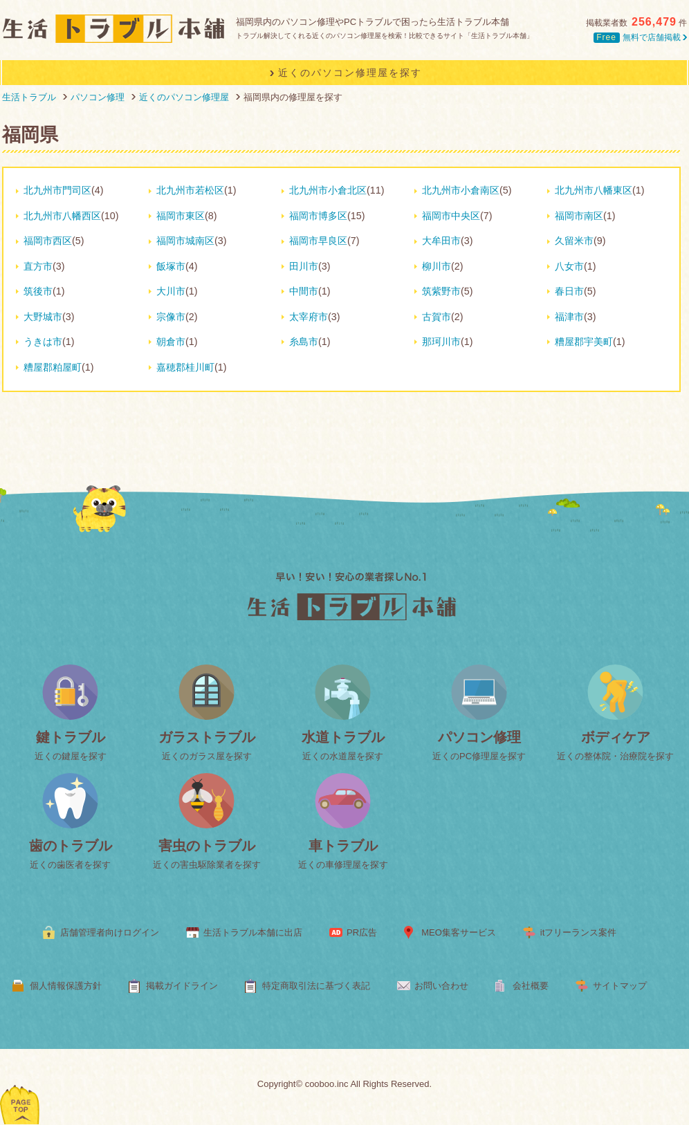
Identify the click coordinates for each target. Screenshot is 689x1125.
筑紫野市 (441, 291)
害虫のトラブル (206, 845)
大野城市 (43, 316)
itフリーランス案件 (578, 932)
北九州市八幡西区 (62, 215)
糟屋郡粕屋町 (53, 367)
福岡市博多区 (318, 215)
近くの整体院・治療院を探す (615, 756)
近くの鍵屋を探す (71, 756)
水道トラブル (343, 737)
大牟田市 (441, 240)
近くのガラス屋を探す (207, 756)
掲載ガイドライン (182, 985)
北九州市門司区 (57, 190)
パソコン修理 (479, 737)
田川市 (303, 266)
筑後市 (38, 291)
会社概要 (531, 985)
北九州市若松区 (190, 190)
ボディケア (615, 737)
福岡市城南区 (185, 240)
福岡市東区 (180, 215)
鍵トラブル (70, 737)
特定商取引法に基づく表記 (316, 985)
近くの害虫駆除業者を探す (207, 864)
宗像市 (170, 316)
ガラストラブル (206, 737)
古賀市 (436, 316)
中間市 (303, 291)
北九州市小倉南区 (460, 190)
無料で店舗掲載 (640, 37)
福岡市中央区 (451, 215)
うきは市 (43, 341)
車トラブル (343, 845)
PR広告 (362, 932)
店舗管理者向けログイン (109, 932)
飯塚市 (170, 266)
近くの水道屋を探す (342, 756)
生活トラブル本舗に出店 (252, 932)
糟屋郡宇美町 (584, 341)
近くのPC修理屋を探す (479, 756)
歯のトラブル (70, 845)
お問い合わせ (441, 985)
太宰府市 (308, 316)
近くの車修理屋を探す (343, 864)
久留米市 (574, 240)
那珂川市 (441, 341)
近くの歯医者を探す (70, 864)
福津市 (569, 316)
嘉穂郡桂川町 (185, 367)
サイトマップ (620, 985)
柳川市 (436, 266)
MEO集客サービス (458, 932)
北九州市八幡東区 (593, 190)
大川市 (170, 291)
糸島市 (303, 341)
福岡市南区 (579, 215)
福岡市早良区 (318, 240)
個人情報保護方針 (66, 985)
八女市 (569, 266)
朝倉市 (170, 341)
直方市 (38, 266)
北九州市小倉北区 (328, 190)
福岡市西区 (48, 240)
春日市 (569, 291)
